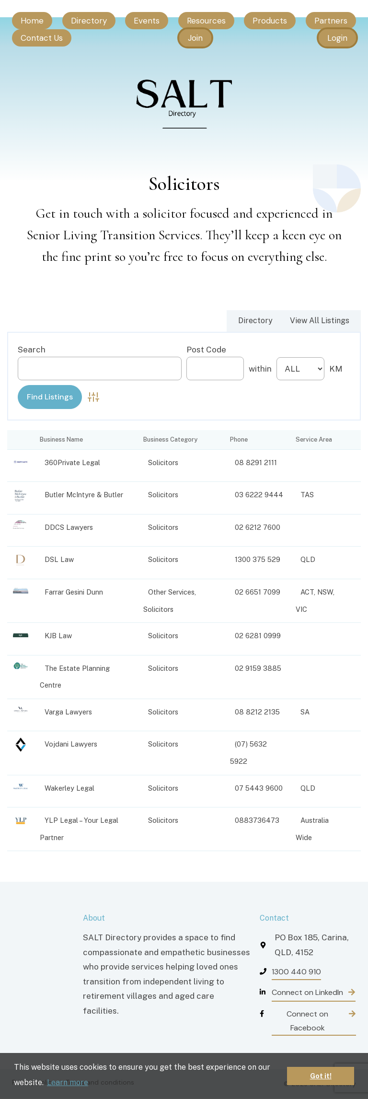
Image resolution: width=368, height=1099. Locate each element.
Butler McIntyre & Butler (84, 495)
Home (32, 20)
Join (195, 38)
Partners (330, 20)
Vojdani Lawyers (71, 744)
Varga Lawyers (68, 712)
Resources (206, 20)
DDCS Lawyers (69, 527)
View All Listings (319, 320)
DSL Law (59, 559)
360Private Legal (72, 462)
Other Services (171, 592)
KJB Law (58, 635)
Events (147, 20)
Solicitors (163, 462)
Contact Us (42, 38)
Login (337, 38)
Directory (89, 20)
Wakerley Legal (69, 788)
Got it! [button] (321, 1076)
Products (270, 20)
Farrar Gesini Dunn (74, 592)
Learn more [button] (67, 1082)
